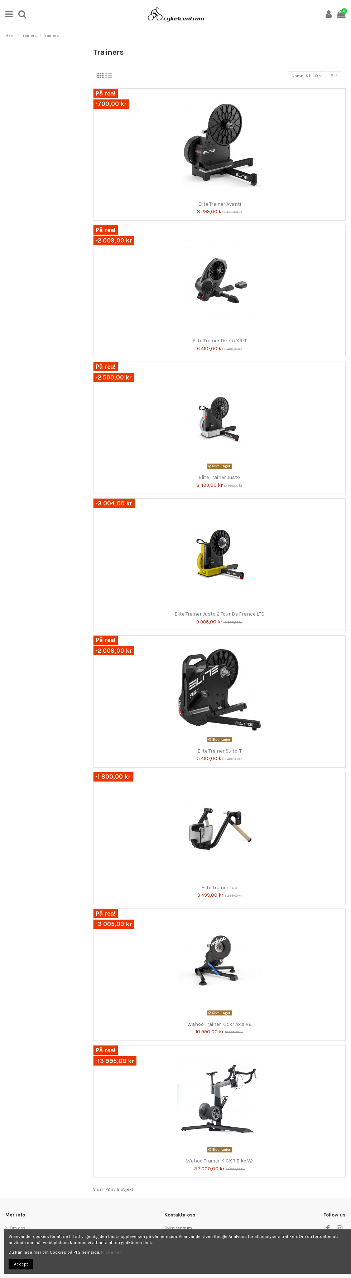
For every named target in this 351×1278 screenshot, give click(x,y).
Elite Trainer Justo (219, 477)
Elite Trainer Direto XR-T (219, 341)
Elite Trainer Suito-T (219, 751)
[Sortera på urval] (307, 75)
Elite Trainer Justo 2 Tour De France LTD (219, 614)
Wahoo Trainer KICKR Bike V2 (219, 1161)
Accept (21, 1264)
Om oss (17, 1227)
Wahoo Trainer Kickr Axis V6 (219, 1024)
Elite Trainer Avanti (219, 204)
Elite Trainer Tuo (219, 888)
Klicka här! (111, 1252)
